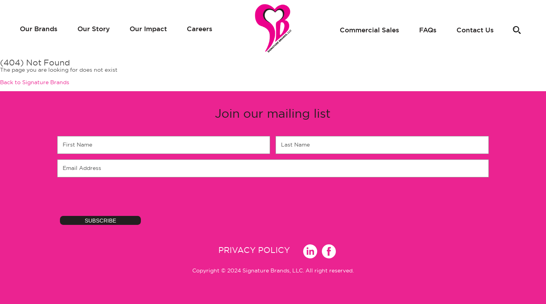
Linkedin (306, 250)
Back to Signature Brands (34, 82)
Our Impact (148, 28)
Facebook (324, 250)
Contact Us (475, 30)
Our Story (93, 28)
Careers (199, 28)
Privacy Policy (254, 250)
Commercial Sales (369, 30)
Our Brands (39, 28)
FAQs (428, 30)
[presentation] (116, 198)
